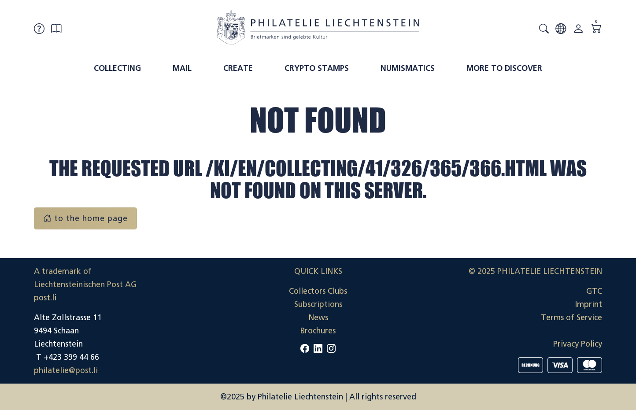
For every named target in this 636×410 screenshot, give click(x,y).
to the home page (85, 218)
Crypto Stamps (317, 68)
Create (238, 68)
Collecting (117, 68)
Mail (182, 68)
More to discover (504, 68)
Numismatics (408, 68)
